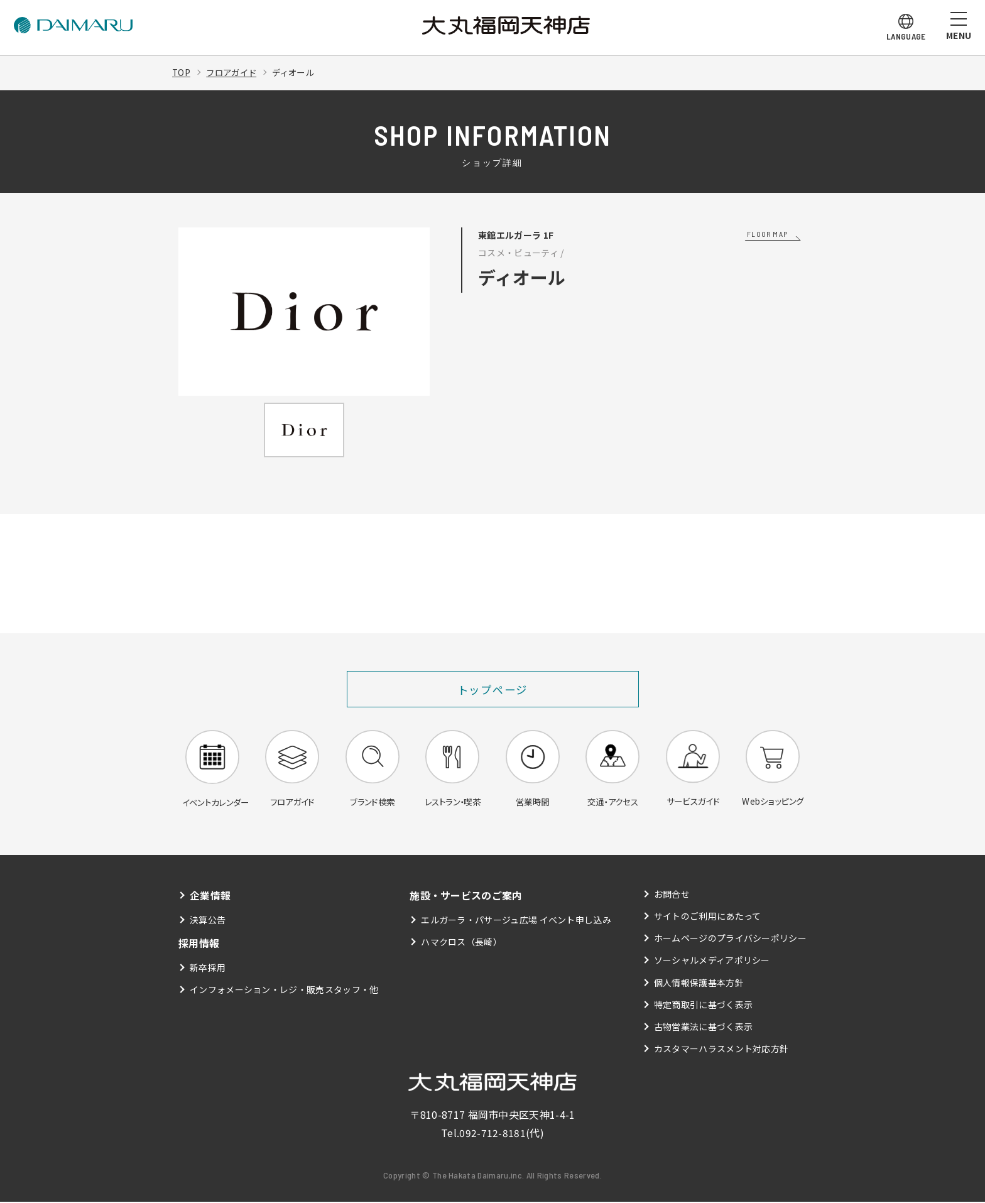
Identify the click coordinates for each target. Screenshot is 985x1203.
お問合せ (672, 895)
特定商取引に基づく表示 (703, 1005)
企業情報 (210, 896)
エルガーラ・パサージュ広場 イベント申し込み (516, 921)
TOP (181, 72)
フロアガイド (234, 72)
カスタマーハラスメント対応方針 (721, 1049)
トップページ (492, 689)
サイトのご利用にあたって (707, 917)
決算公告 (208, 921)
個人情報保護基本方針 (699, 983)
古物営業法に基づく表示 (703, 1027)
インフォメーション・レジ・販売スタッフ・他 (284, 990)
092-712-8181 (492, 1133)
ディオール (299, 72)
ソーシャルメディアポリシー (712, 961)
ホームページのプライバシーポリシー (730, 940)
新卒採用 (208, 968)
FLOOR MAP (767, 233)
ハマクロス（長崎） (461, 943)
